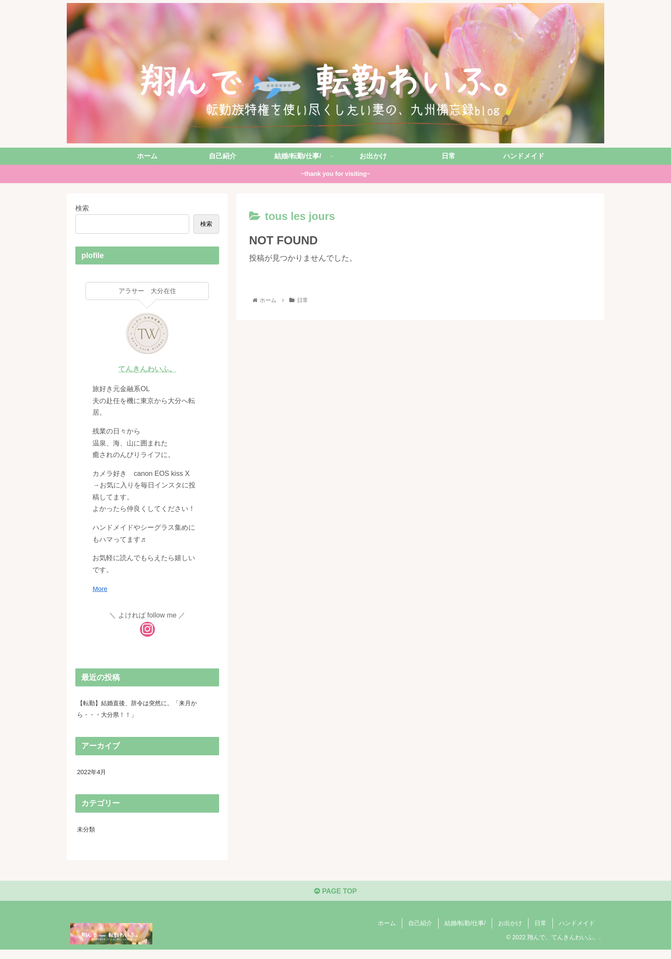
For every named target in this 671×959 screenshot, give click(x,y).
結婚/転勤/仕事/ (465, 932)
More (100, 588)
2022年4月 (93, 775)
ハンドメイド (577, 932)
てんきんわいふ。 (147, 369)
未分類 (87, 833)
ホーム (387, 932)
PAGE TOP (335, 899)
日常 (540, 932)
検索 (82, 208)
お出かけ (510, 932)
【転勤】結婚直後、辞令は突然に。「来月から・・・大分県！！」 (145, 710)
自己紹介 (420, 932)
